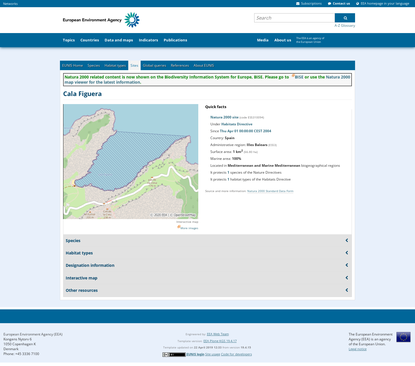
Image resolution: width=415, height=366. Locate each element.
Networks (10, 3)
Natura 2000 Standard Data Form (270, 191)
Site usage (212, 354)
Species (94, 65)
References (180, 65)
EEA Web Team (218, 334)
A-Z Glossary (345, 25)
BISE (299, 77)
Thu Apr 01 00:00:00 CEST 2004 (245, 131)
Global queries (154, 65)
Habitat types (115, 65)
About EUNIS (204, 65)
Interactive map (187, 222)
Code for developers (236, 354)
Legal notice (358, 349)
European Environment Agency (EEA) (33, 334)
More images (189, 228)
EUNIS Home (72, 65)
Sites (134, 65)
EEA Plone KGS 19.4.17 (220, 341)
